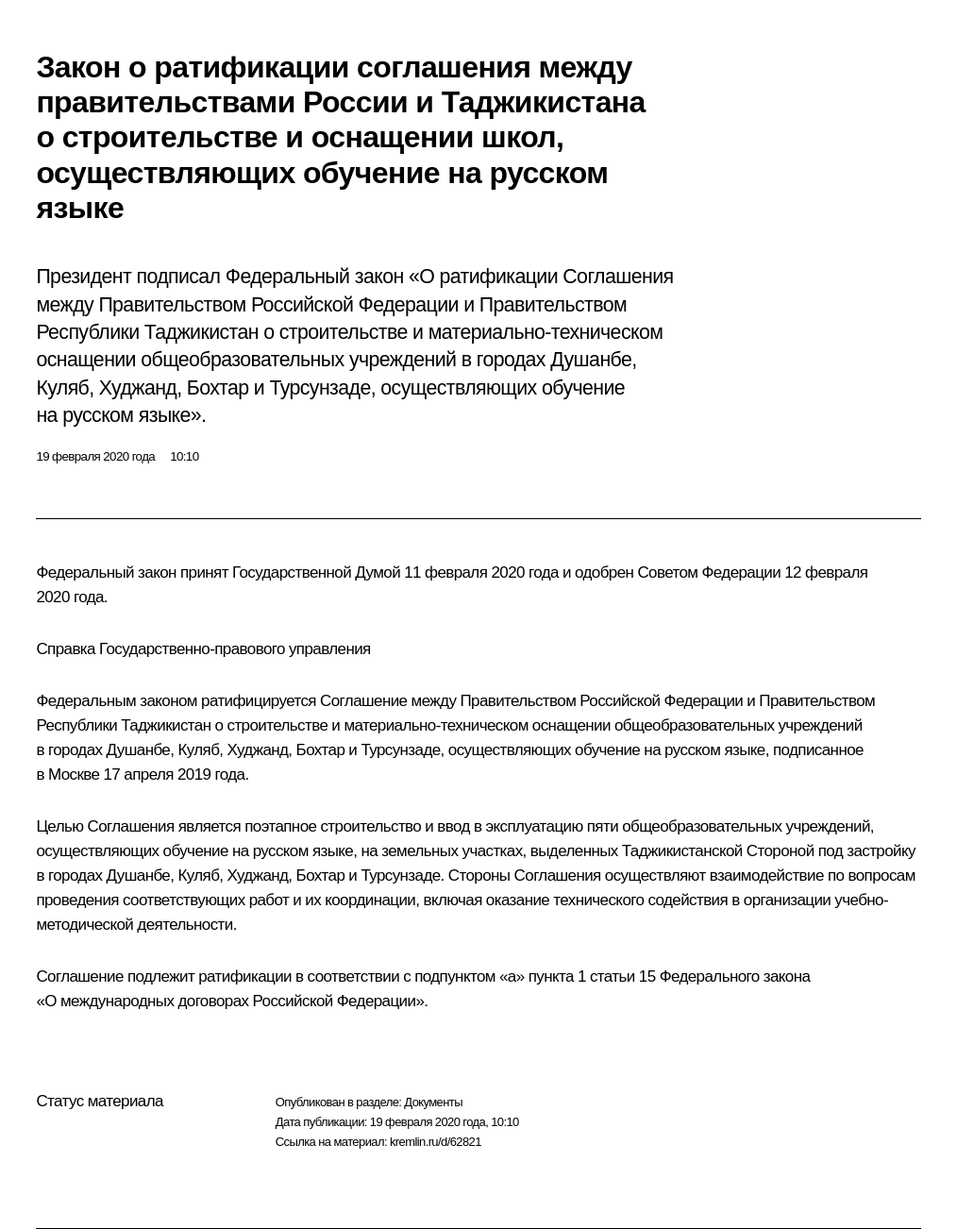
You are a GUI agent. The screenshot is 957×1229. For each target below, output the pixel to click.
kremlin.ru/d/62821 (435, 1142)
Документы (433, 1102)
